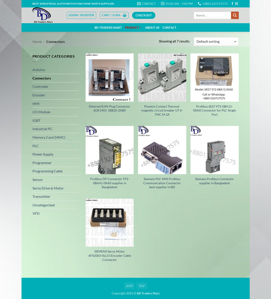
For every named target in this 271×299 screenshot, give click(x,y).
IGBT (36, 120)
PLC (35, 146)
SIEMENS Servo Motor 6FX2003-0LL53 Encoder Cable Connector (109, 255)
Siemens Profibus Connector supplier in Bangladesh (214, 181)
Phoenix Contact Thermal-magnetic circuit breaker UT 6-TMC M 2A (162, 110)
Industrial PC (42, 129)
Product (133, 27)
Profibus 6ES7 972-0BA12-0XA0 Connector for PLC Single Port (214, 110)
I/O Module (41, 112)
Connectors (41, 78)
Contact (170, 27)
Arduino (38, 69)
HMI (35, 103)
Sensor (37, 179)
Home (37, 41)
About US (152, 27)
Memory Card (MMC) (48, 137)
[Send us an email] (236, 3)
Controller (40, 86)
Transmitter (41, 196)
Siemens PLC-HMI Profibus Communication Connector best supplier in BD (162, 183)
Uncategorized (43, 205)
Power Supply (42, 154)
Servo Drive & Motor (48, 188)
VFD (35, 213)
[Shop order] (216, 41)
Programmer (42, 163)
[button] (81, 15)
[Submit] (235, 15)
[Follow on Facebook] (232, 3)
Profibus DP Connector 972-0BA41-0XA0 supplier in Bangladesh (109, 183)
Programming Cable (47, 171)
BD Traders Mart (108, 27)
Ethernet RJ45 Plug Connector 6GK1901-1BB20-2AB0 (109, 108)
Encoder (38, 95)
